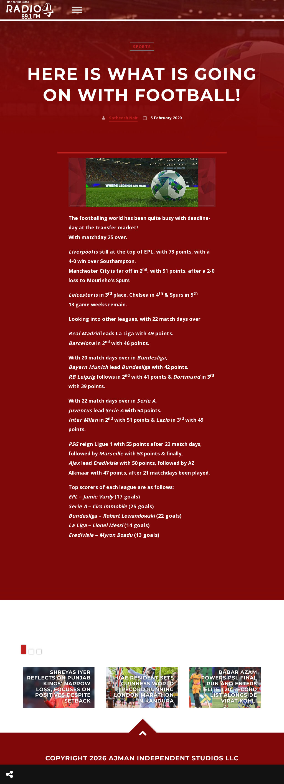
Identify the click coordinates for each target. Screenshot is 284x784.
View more (58, 687)
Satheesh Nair (123, 117)
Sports (142, 46)
